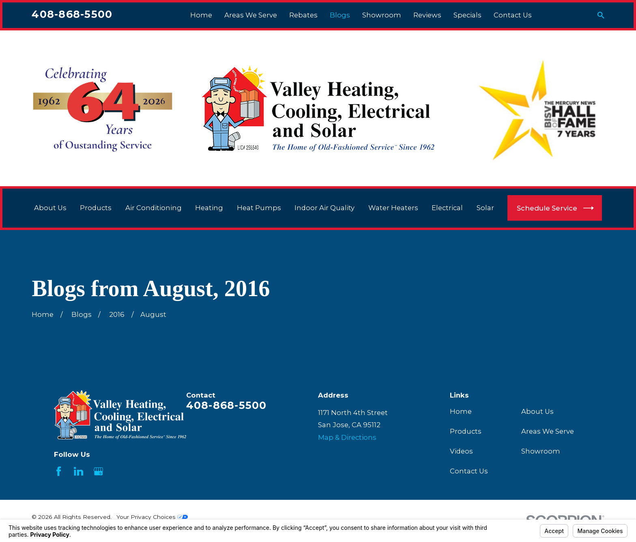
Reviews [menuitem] (427, 15)
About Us (537, 411)
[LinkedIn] (78, 471)
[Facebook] (58, 471)
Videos (461, 451)
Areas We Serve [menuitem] (250, 15)
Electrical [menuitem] (447, 208)
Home (461, 411)
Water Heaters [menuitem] (393, 208)
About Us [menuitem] (50, 208)
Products (465, 431)
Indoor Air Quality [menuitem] (324, 208)
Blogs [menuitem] (340, 15)
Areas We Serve (547, 431)
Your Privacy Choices (152, 517)
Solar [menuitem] (485, 208)
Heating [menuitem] (209, 208)
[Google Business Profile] (98, 471)
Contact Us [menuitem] (513, 15)
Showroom (540, 451)
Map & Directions (347, 437)
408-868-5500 (72, 14)
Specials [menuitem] (467, 15)
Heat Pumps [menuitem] (259, 208)
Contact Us (469, 471)
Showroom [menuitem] (381, 15)
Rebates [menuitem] (303, 15)
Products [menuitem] (96, 208)
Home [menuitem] (201, 15)
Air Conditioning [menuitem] (153, 208)
